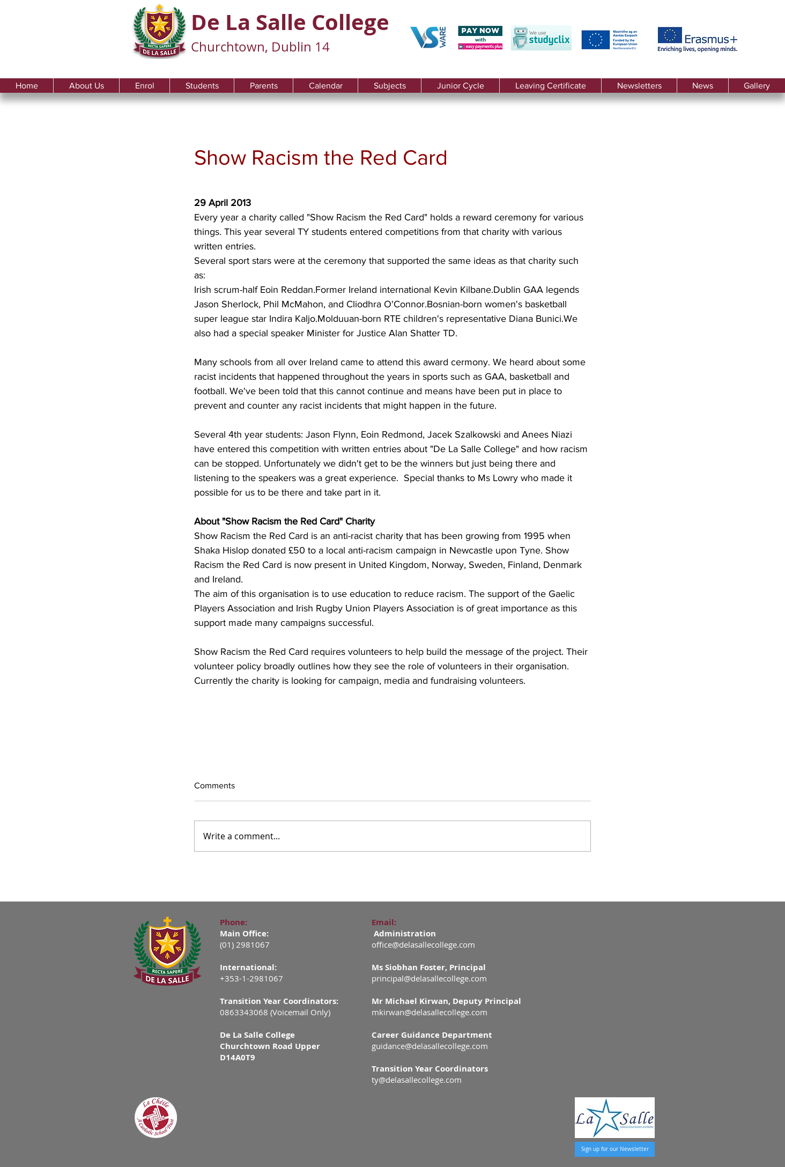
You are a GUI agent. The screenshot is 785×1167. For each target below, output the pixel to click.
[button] (86, 85)
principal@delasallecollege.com (429, 978)
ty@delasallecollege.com (417, 1079)
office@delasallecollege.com (423, 944)
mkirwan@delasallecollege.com (429, 1012)
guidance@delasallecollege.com (430, 1045)
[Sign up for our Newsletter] (615, 1149)
